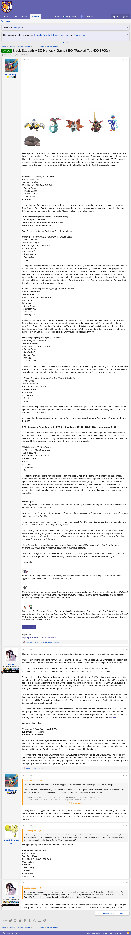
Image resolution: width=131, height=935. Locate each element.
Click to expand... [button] (75, 803)
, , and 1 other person (42, 642)
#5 (127, 883)
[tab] (64, 43)
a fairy (62, 35)
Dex (15, 16)
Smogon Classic (9, 933)
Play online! (71, 16)
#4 (127, 825)
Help (116, 933)
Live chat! (88, 16)
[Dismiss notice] (127, 27)
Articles (24, 16)
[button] (51, 16)
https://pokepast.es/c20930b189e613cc (40, 637)
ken (67, 35)
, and (34, 768)
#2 (127, 649)
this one (112, 717)
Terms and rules (93, 933)
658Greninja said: (31, 831)
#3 (127, 775)
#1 (127, 60)
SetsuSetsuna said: (31, 781)
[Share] (123, 60)
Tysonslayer (79, 35)
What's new (6, 21)
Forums (35, 16)
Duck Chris (53, 35)
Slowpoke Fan (40, 35)
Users (46, 16)
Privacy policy (107, 933)
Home (6, 16)
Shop (57, 16)
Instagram (17, 27)
